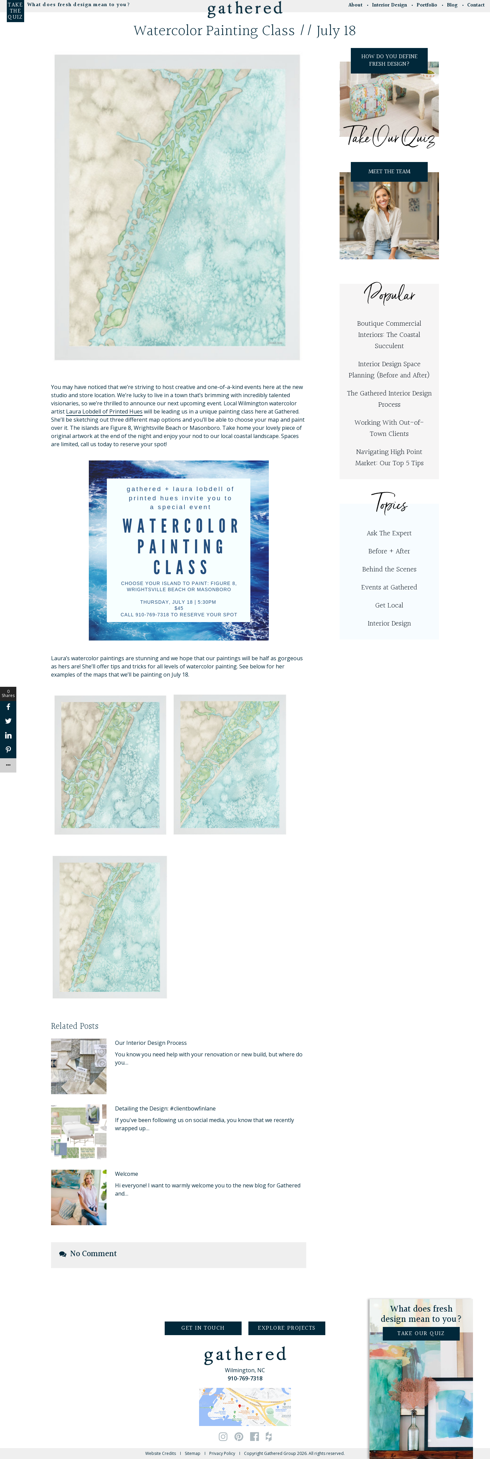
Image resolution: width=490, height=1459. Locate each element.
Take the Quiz (15, 11)
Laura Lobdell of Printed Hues (104, 411)
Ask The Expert (389, 533)
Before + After (389, 551)
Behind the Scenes (389, 570)
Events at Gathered (389, 588)
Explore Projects (286, 1328)
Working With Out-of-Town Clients (389, 428)
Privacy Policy (222, 1453)
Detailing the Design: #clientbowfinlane (165, 1108)
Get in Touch (203, 1328)
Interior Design (389, 624)
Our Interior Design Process (151, 1043)
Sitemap (192, 1453)
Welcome (126, 1174)
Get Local (389, 606)
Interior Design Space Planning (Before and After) (389, 370)
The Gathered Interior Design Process (389, 399)
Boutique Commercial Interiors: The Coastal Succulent (389, 335)
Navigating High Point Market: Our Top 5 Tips (389, 457)
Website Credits (160, 1453)
